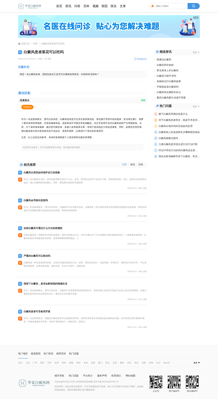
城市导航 (59, 375)
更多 (196, 52)
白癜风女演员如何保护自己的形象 (42, 172)
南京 (136, 362)
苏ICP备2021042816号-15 (106, 381)
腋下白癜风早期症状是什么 (173, 114)
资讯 (68, 6)
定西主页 (25, 44)
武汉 (129, 362)
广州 (35, 362)
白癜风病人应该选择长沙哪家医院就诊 (179, 132)
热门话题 (73, 375)
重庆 (122, 362)
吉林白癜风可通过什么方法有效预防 (43, 228)
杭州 (56, 362)
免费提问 (27, 107)
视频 (95, 6)
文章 (123, 6)
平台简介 (88, 375)
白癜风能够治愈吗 (168, 138)
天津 (49, 362)
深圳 (42, 362)
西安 (64, 362)
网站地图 (130, 375)
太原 (115, 362)
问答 (77, 6)
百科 (86, 6)
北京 (20, 362)
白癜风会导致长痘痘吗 (36, 200)
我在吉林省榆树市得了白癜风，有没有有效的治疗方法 (179, 156)
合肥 (93, 362)
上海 (27, 362)
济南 (151, 362)
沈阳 (144, 362)
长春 (86, 362)
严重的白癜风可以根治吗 (37, 256)
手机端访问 (140, 59)
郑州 (78, 362)
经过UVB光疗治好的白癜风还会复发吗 (178, 150)
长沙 (158, 362)
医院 (105, 6)
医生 (114, 6)
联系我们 (116, 375)
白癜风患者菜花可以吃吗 (52, 44)
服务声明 (102, 375)
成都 (71, 362)
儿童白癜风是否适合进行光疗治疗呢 (178, 144)
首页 (59, 6)
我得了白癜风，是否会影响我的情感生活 (45, 283)
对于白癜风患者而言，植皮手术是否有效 (179, 120)
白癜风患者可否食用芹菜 (37, 311)
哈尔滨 (167, 362)
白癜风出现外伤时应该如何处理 (176, 126)
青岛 (107, 362)
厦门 (100, 362)
